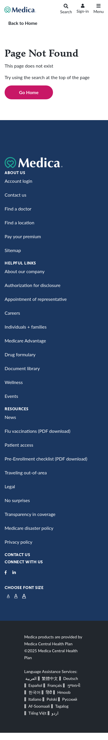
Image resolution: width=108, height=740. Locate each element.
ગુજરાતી (73, 685)
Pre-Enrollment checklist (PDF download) (46, 458)
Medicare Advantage (25, 340)
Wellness (14, 382)
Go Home (29, 92)
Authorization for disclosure (32, 285)
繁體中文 (50, 678)
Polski (52, 699)
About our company (25, 271)
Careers (12, 313)
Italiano (35, 699)
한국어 (35, 692)
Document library (22, 368)
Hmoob (64, 692)
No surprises (17, 500)
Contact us (15, 194)
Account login (18, 181)
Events (11, 396)
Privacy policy (18, 542)
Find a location (19, 222)
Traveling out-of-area (26, 472)
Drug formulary (20, 354)
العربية (31, 678)
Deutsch (70, 678)
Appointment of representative (36, 299)
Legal (10, 486)
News (10, 417)
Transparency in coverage (30, 514)
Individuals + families (26, 326)
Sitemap (13, 250)
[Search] (66, 10)
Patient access (19, 445)
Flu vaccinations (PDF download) (37, 431)
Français (55, 685)
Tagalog (61, 706)
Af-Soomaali (39, 706)
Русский (69, 699)
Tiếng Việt (37, 713)
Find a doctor (18, 208)
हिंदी (49, 692)
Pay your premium (23, 236)
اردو (55, 713)
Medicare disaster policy (29, 528)
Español (35, 685)
